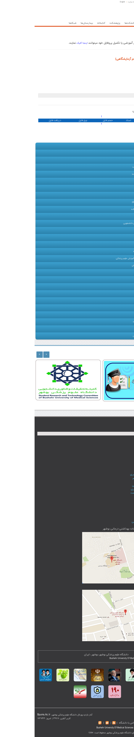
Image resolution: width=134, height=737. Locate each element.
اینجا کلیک (47, 43)
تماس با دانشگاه (93, 723)
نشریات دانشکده (112, 308)
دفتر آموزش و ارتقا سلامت (110, 493)
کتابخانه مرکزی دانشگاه (109, 251)
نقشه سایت (98, 2)
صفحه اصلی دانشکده (110, 146)
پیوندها (117, 301)
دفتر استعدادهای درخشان (108, 265)
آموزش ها (121, 287)
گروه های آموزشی (117, 195)
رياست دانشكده (118, 160)
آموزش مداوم (119, 273)
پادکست (119, 503)
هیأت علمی (120, 181)
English (88, 2)
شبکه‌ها (38, 23)
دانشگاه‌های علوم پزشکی (110, 521)
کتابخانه (67, 23)
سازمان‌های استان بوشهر (111, 478)
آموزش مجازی (118, 237)
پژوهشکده (80, 23)
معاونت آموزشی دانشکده (114, 167)
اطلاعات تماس (116, 510)
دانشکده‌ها (95, 23)
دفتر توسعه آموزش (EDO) (113, 202)
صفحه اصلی (126, 2)
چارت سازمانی (113, 188)
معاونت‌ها (109, 23)
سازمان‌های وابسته (117, 315)
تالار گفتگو (118, 507)
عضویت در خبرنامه (114, 518)
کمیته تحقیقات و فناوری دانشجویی (109, 223)
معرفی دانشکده (118, 153)
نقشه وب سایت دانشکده (109, 322)
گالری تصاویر (114, 294)
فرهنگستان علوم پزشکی (110, 485)
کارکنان (122, 244)
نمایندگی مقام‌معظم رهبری (110, 474)
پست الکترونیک (112, 2)
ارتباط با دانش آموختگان (109, 336)
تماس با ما (120, 329)
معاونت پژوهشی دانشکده (113, 174)
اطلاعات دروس (118, 216)
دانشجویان (120, 230)
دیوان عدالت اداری (114, 481)
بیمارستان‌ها (52, 23)
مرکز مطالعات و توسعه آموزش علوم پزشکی (100, 258)
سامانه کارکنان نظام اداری (110, 489)
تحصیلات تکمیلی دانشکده (113, 209)
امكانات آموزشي (118, 280)
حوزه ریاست (125, 23)
